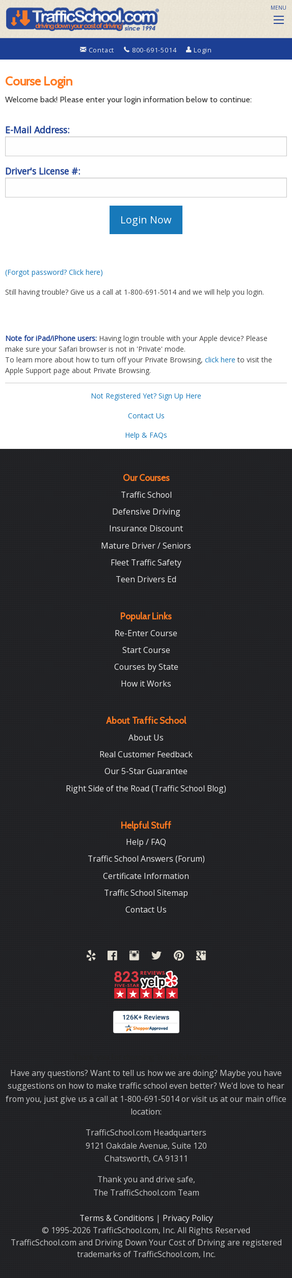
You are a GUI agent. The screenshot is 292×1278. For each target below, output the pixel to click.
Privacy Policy (188, 1218)
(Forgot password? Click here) (54, 272)
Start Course (146, 650)
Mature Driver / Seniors (146, 545)
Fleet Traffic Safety (146, 562)
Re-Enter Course (146, 633)
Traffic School (146, 494)
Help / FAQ (146, 841)
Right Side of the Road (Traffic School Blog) (146, 788)
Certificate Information (146, 876)
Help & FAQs (146, 435)
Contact (98, 49)
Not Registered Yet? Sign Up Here (146, 396)
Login (199, 49)
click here (220, 359)
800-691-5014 (151, 49)
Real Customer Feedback (146, 754)
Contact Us (146, 415)
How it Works (146, 683)
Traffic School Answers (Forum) (146, 858)
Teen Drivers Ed (146, 579)
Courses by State (146, 666)
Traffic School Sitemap (146, 892)
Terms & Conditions (117, 1218)
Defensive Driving (146, 511)
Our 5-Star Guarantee (146, 771)
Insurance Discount (146, 528)
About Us (146, 737)
